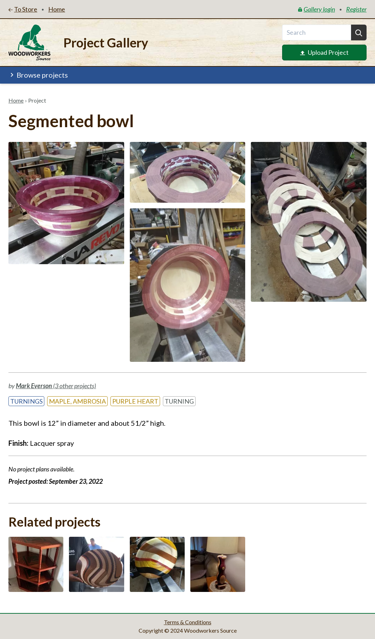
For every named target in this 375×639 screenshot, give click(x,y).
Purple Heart (135, 401)
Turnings (26, 401)
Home (16, 100)
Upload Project (324, 52)
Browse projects (38, 75)
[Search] (359, 32)
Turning (179, 401)
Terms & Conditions (187, 622)
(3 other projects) (56, 386)
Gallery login (316, 9)
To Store (22, 9)
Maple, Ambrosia (77, 401)
